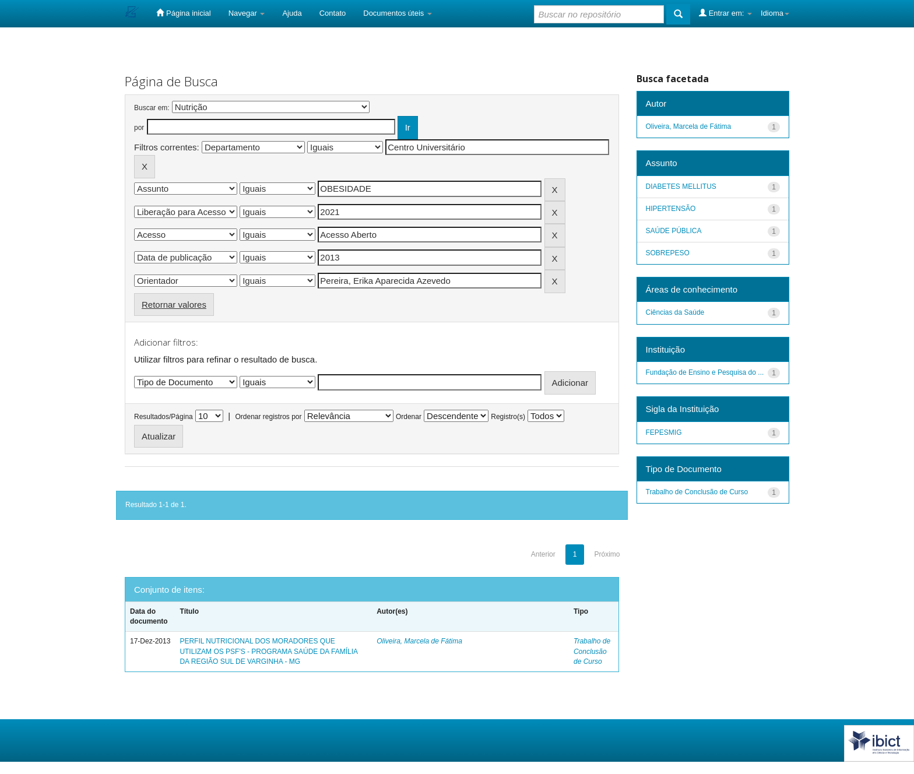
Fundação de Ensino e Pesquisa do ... (705, 372)
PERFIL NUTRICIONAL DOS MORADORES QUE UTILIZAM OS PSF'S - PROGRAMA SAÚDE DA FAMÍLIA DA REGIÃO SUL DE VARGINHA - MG (268, 651)
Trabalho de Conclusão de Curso (592, 651)
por (139, 128)
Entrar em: (725, 12)
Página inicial (183, 12)
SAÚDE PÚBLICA (674, 231)
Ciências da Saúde (675, 312)
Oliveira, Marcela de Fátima (419, 641)
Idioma (775, 13)
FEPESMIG (664, 432)
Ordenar (408, 417)
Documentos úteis (397, 13)
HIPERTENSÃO (671, 209)
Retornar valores (174, 304)
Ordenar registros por (268, 417)
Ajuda (291, 13)
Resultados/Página (163, 417)
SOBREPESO (668, 253)
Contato (332, 13)
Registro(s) (508, 417)
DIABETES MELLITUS (681, 186)
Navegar (246, 13)
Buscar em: (152, 108)
